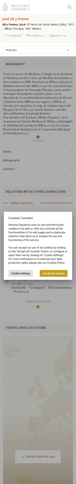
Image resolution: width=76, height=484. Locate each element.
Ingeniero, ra (57, 35)
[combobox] (38, 49)
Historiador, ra (35, 35)
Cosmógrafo (13, 35)
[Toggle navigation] (69, 7)
